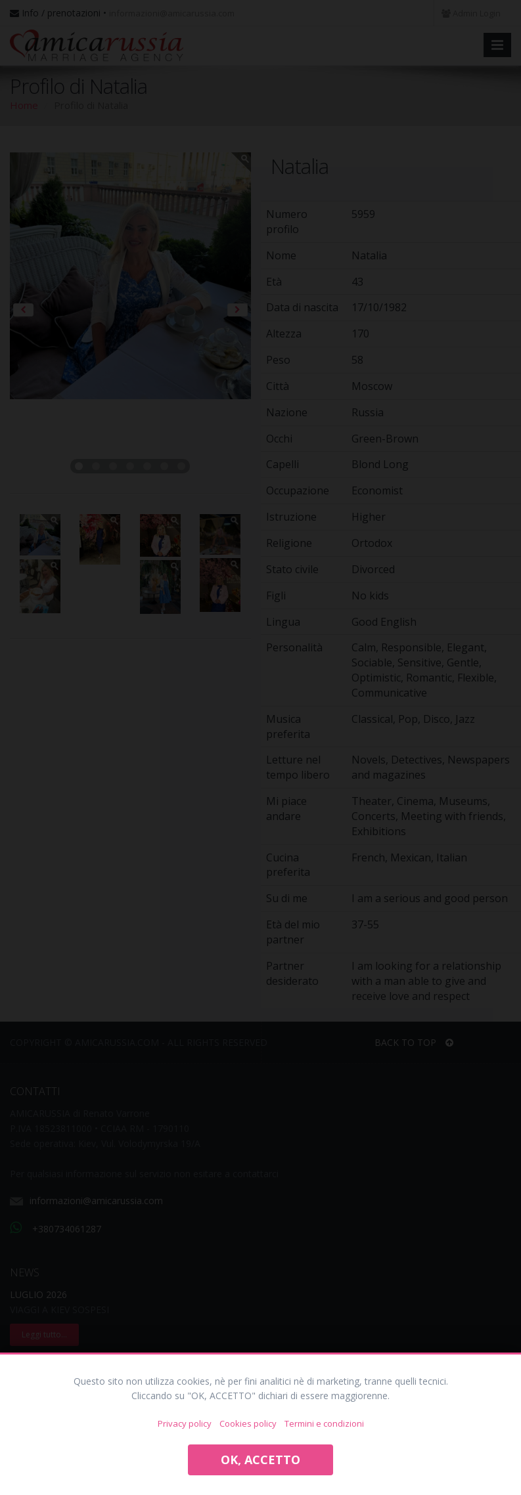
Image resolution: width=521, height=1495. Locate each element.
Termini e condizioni (324, 1423)
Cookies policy (248, 1423)
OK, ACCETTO (260, 1459)
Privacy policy (185, 1423)
